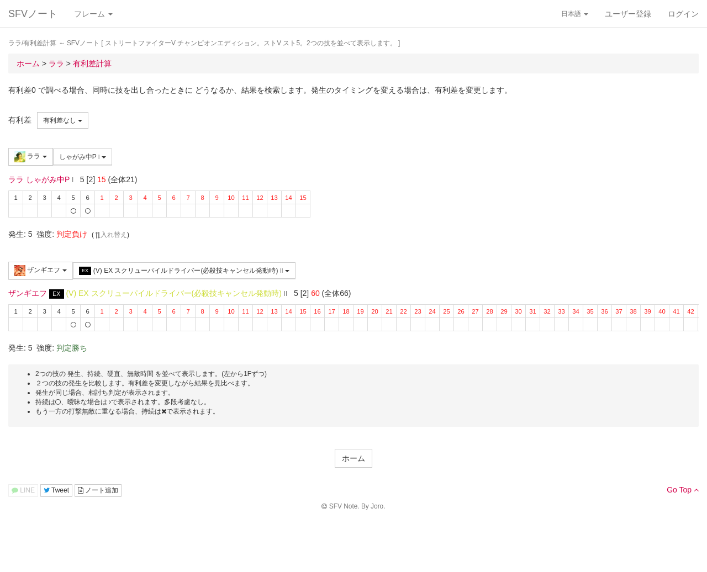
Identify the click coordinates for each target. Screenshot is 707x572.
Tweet (56, 490)
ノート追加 (98, 490)
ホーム (353, 458)
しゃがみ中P (82, 157)
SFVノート (32, 13)
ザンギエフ (40, 270)
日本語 (574, 14)
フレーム (93, 13)
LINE (23, 490)
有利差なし (62, 120)
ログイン (683, 13)
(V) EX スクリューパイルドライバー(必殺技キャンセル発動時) (184, 271)
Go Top (683, 489)
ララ (30, 156)
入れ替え (110, 235)
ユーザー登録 (628, 13)
